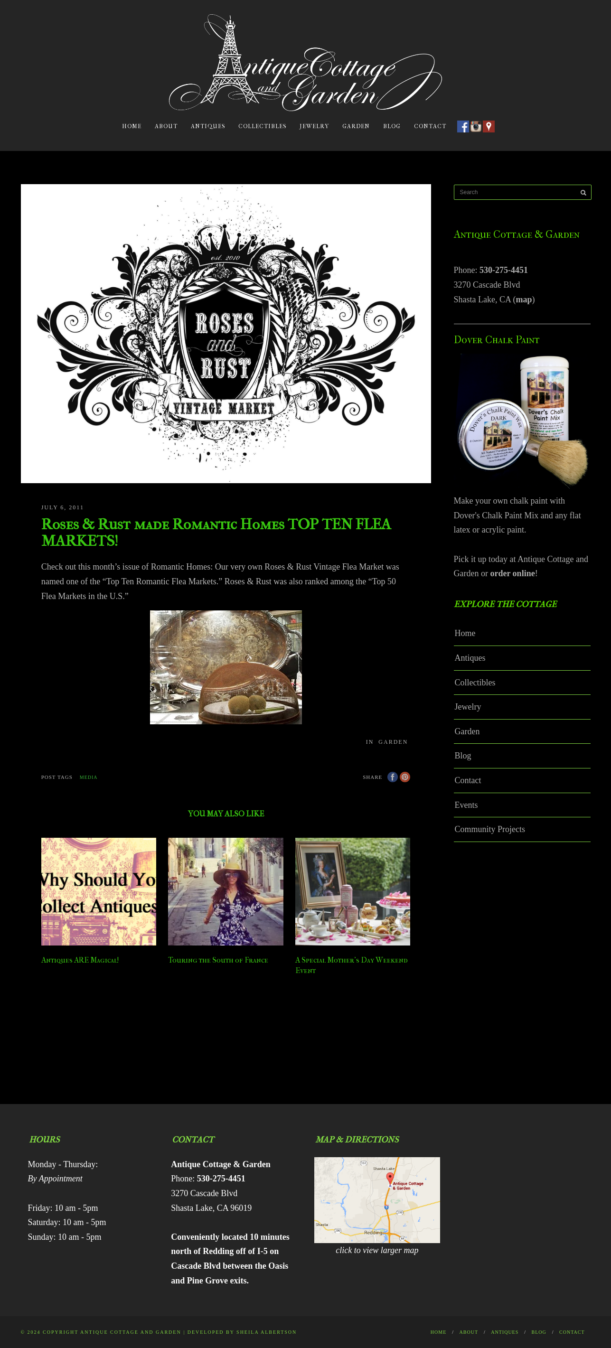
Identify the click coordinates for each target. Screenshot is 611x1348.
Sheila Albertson (266, 1332)
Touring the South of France (218, 959)
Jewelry (314, 126)
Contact (430, 126)
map (524, 299)
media (89, 777)
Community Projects (490, 829)
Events (466, 805)
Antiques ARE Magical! (80, 959)
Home (131, 126)
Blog (392, 126)
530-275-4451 (503, 270)
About (166, 126)
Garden (356, 126)
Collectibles (262, 126)
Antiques (208, 126)
